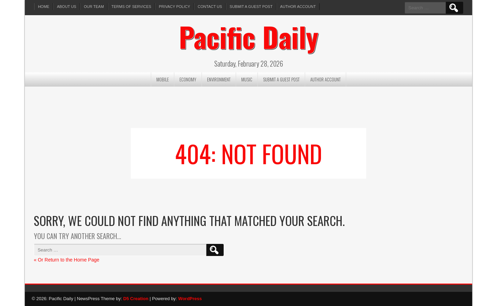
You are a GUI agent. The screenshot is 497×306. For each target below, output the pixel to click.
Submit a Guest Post (251, 6)
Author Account (298, 6)
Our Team (94, 6)
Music (246, 79)
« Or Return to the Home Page (66, 260)
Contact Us (210, 6)
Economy (187, 79)
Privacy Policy (174, 6)
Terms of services (131, 6)
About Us (66, 6)
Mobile (162, 79)
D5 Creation (135, 298)
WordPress (190, 298)
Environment (219, 79)
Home (43, 6)
